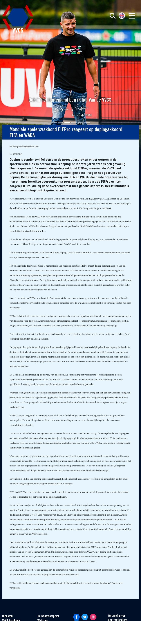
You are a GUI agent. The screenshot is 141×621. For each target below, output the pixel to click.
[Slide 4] (74, 122)
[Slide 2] (60, 122)
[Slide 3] (67, 122)
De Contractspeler (48, 616)
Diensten (7, 616)
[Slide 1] (54, 122)
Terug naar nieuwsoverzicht (24, 146)
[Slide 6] (87, 122)
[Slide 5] (80, 122)
